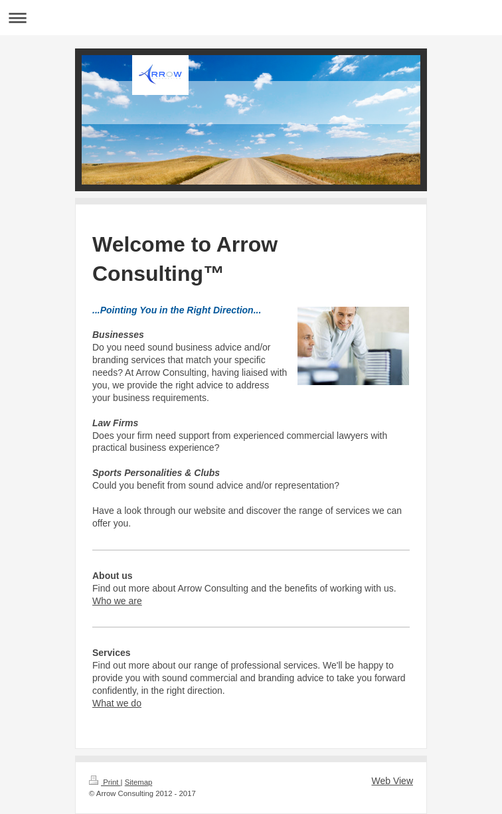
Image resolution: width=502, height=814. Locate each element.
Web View (392, 780)
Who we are (117, 601)
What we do (116, 703)
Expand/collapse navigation (251, 17)
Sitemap (139, 782)
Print (105, 782)
